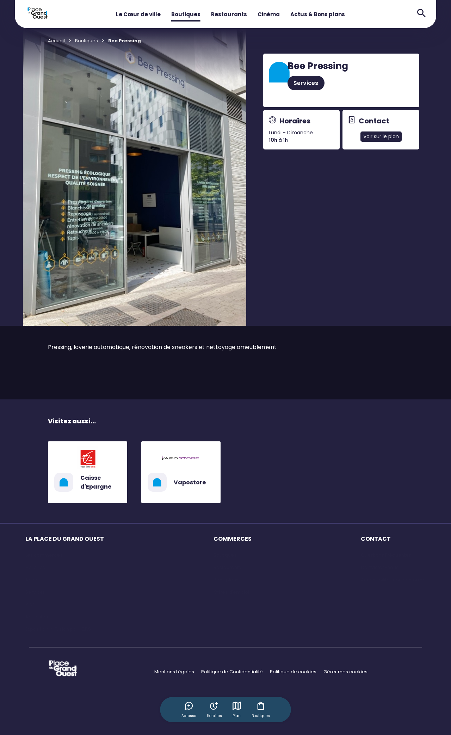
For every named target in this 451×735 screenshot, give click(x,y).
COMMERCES (233, 539)
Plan (237, 709)
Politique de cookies (293, 671)
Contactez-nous (380, 567)
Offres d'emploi (231, 592)
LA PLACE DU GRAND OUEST (64, 539)
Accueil (56, 40)
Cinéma (269, 14)
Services (306, 83)
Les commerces (43, 555)
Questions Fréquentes (386, 555)
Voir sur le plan (381, 136)
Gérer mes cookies (345, 671)
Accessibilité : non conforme (393, 579)
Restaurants (229, 14)
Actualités (36, 616)
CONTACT (376, 539)
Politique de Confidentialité (232, 671)
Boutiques (185, 14)
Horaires (35, 567)
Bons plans (226, 579)
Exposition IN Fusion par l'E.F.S (58, 629)
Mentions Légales (174, 671)
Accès (32, 579)
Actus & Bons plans (317, 14)
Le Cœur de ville (138, 14)
